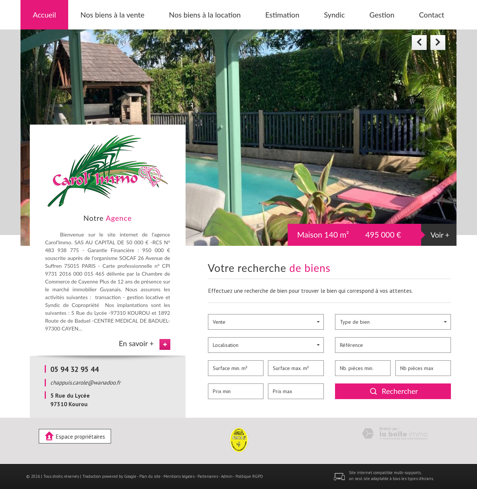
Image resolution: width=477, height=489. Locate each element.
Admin (227, 476)
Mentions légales (179, 476)
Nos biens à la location (205, 14)
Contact (431, 14)
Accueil (44, 14)
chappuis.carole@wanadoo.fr (85, 382)
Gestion (381, 14)
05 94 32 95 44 (74, 369)
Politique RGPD (249, 476)
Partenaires (208, 476)
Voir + (439, 235)
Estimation (282, 14)
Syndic (334, 14)
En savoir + (136, 343)
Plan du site (150, 476)
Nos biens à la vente (112, 14)
